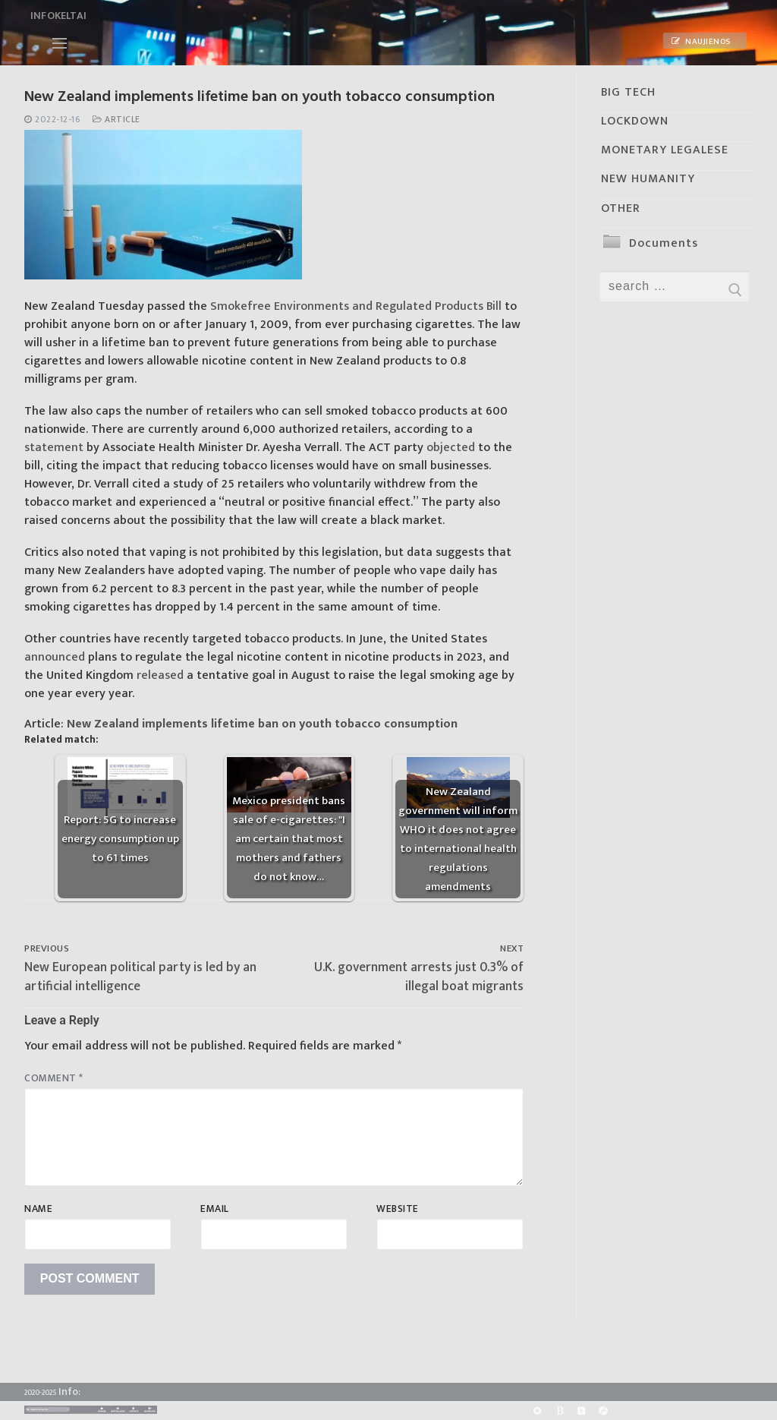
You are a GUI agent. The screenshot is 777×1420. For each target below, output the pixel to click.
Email (214, 1209)
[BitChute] (559, 1410)
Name (38, 1209)
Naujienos (701, 42)
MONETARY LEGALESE (664, 150)
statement (53, 447)
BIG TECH (628, 92)
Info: (69, 1391)
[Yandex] (581, 1410)
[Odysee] (603, 1410)
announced (54, 657)
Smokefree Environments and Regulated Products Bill (356, 306)
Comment (53, 1078)
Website (397, 1209)
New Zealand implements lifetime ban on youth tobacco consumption (262, 724)
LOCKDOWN (634, 121)
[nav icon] (59, 43)
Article (116, 119)
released (160, 675)
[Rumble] (537, 1410)
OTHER (620, 208)
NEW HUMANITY (648, 179)
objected (450, 447)
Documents (663, 243)
